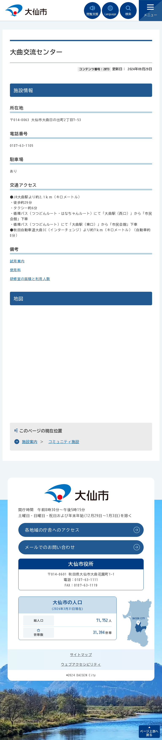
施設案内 (29, 442)
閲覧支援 (92, 11)
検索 (128, 11)
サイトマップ (81, 654)
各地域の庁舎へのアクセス (52, 530)
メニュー (150, 11)
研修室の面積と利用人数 (30, 279)
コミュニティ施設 (63, 442)
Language (110, 11)
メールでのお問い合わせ (50, 547)
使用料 (15, 270)
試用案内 (17, 261)
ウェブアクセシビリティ (81, 664)
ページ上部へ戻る (149, 733)
